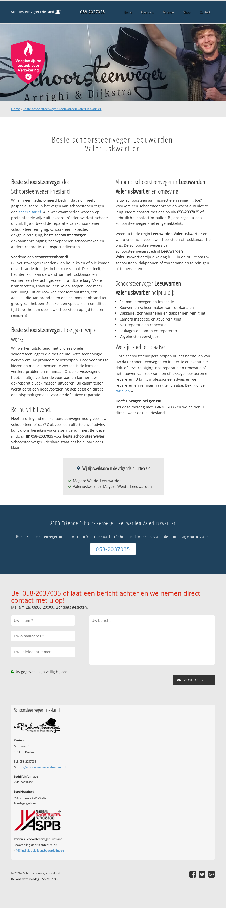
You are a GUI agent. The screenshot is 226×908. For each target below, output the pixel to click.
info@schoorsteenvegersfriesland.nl (42, 767)
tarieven (123, 390)
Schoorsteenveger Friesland (32, 12)
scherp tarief (30, 211)
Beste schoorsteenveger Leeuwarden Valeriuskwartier (62, 109)
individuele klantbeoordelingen (40, 850)
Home (15, 109)
